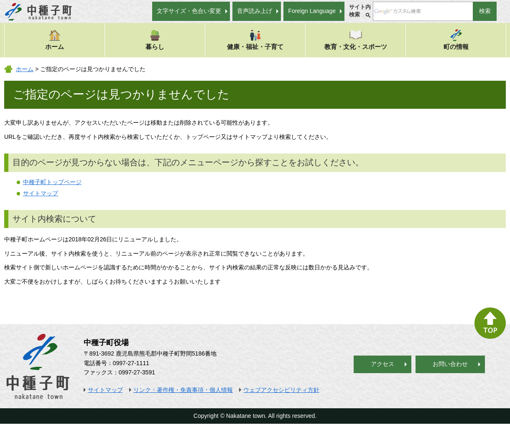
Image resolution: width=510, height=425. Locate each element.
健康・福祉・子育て (255, 39)
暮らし (154, 39)
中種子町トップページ (52, 182)
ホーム (54, 39)
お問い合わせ (450, 364)
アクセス (382, 364)
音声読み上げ (254, 11)
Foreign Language (312, 11)
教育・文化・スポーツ (355, 39)
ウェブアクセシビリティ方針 (281, 390)
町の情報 (456, 39)
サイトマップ (40, 193)
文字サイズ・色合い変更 (189, 11)
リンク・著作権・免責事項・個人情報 (183, 390)
